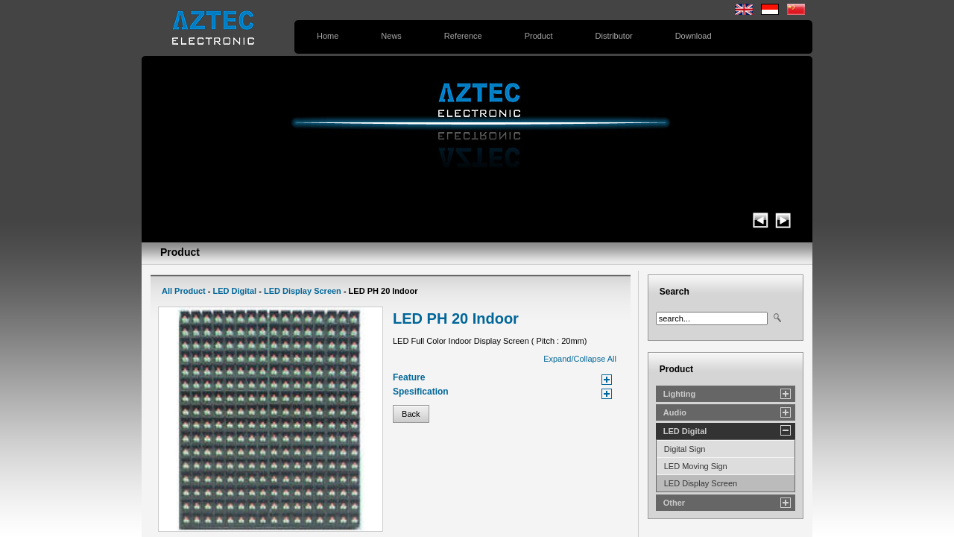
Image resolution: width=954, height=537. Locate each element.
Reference (463, 35)
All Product (184, 290)
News (391, 35)
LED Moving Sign (695, 466)
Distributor (614, 35)
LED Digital (234, 290)
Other (674, 502)
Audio (674, 412)
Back (411, 413)
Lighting (679, 393)
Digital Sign (685, 449)
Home (327, 35)
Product (539, 35)
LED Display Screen (302, 290)
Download (693, 35)
